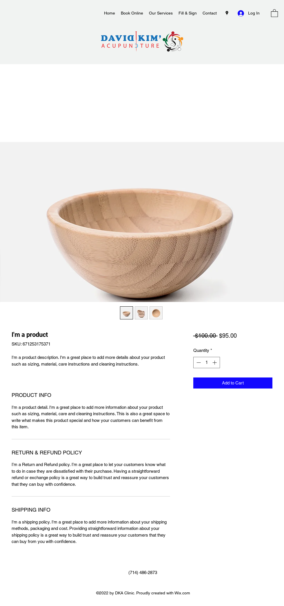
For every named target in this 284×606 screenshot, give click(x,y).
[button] (274, 13)
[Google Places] (227, 13)
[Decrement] (198, 362)
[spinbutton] (206, 362)
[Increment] (215, 362)
